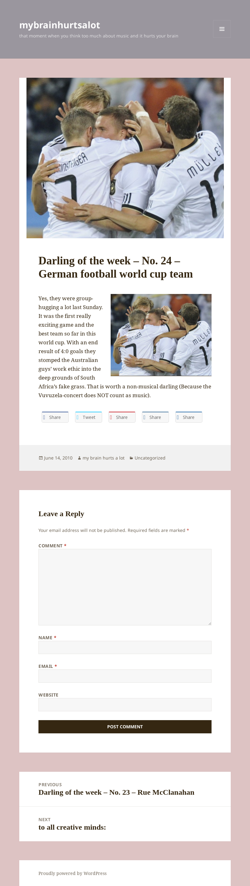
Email (47, 666)
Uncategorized (150, 458)
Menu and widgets (222, 37)
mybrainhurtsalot (59, 25)
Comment (52, 546)
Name (47, 638)
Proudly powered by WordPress (72, 873)
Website (48, 695)
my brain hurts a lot (104, 458)
